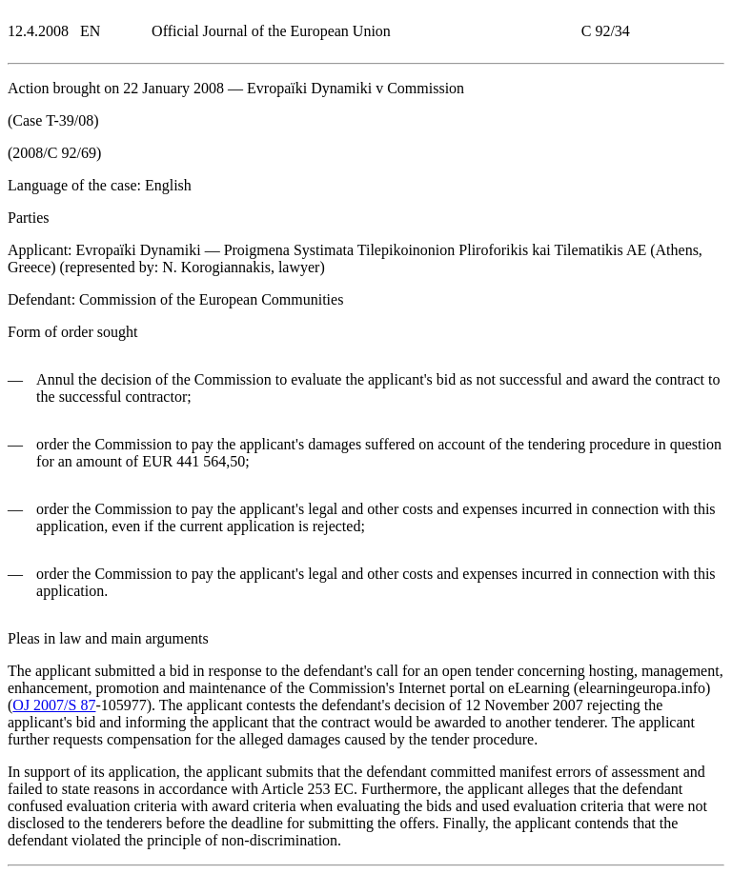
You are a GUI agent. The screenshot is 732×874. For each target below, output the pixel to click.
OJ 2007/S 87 (53, 705)
